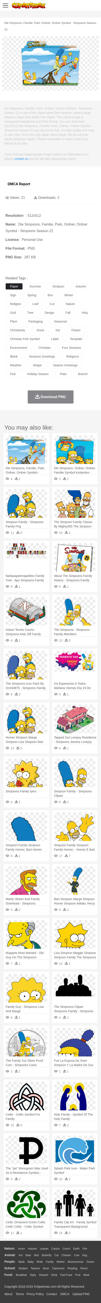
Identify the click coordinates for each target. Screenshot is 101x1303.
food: (8, 1275)
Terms (20, 1294)
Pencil (83, 1268)
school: (9, 1268)
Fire (84, 1248)
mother (60, 1261)
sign (13, 295)
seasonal (60, 321)
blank (14, 356)
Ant (20, 1255)
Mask (21, 1261)
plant (13, 321)
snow (40, 330)
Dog (84, 1255)
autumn (81, 286)
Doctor (90, 1261)
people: (9, 1261)
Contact (51, 1294)
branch (83, 374)
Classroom (58, 1268)
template (76, 339)
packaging (35, 321)
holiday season (37, 374)
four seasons (71, 347)
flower (75, 330)
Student (23, 1268)
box (50, 295)
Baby (31, 1261)
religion (15, 304)
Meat (86, 1275)
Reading (72, 1268)
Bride (40, 1261)
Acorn (21, 1248)
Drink (54, 1275)
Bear (28, 1255)
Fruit (77, 1275)
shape (37, 365)
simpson (58, 286)
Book (46, 1268)
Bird (36, 1255)
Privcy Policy (35, 1294)
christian (45, 347)
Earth (76, 1248)
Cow (76, 1255)
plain (63, 374)
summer (35, 286)
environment (18, 347)
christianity (17, 330)
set (57, 330)
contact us (21, 158)
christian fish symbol (25, 339)
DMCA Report (19, 184)
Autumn (32, 1248)
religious (72, 356)
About (8, 1294)
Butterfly (46, 1255)
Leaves (44, 1248)
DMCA (64, 1294)
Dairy (33, 1275)
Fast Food (66, 1275)
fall (67, 312)
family (49, 1261)
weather (16, 365)
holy (85, 312)
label (54, 339)
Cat (57, 1255)
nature (70, 304)
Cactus (55, 1248)
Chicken (66, 1255)
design (49, 312)
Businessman (76, 1261)
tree (30, 312)
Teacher (35, 1268)
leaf (35, 304)
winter (68, 295)
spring (31, 295)
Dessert (43, 1275)
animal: (9, 1255)
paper (14, 286)
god (13, 312)
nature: (9, 1248)
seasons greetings (42, 356)
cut (52, 304)
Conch (66, 1248)
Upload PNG (81, 1294)
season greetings (65, 365)
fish (13, 374)
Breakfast (21, 1275)
